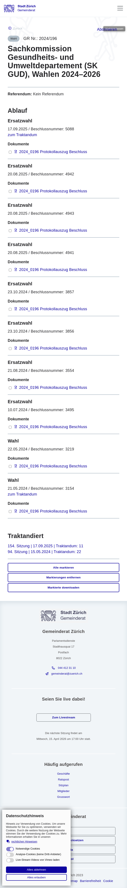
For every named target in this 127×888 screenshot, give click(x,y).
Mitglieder (63, 791)
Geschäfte (63, 773)
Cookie (108, 881)
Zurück (17, 28)
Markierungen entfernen (63, 577)
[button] (120, 8)
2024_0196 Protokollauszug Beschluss (53, 152)
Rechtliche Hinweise (28, 881)
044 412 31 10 (67, 667)
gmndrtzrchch (66, 673)
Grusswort (63, 796)
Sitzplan (63, 785)
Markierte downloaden (63, 587)
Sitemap (72, 881)
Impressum (56, 881)
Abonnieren (107, 29)
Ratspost (63, 779)
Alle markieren (63, 567)
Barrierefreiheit (90, 881)
